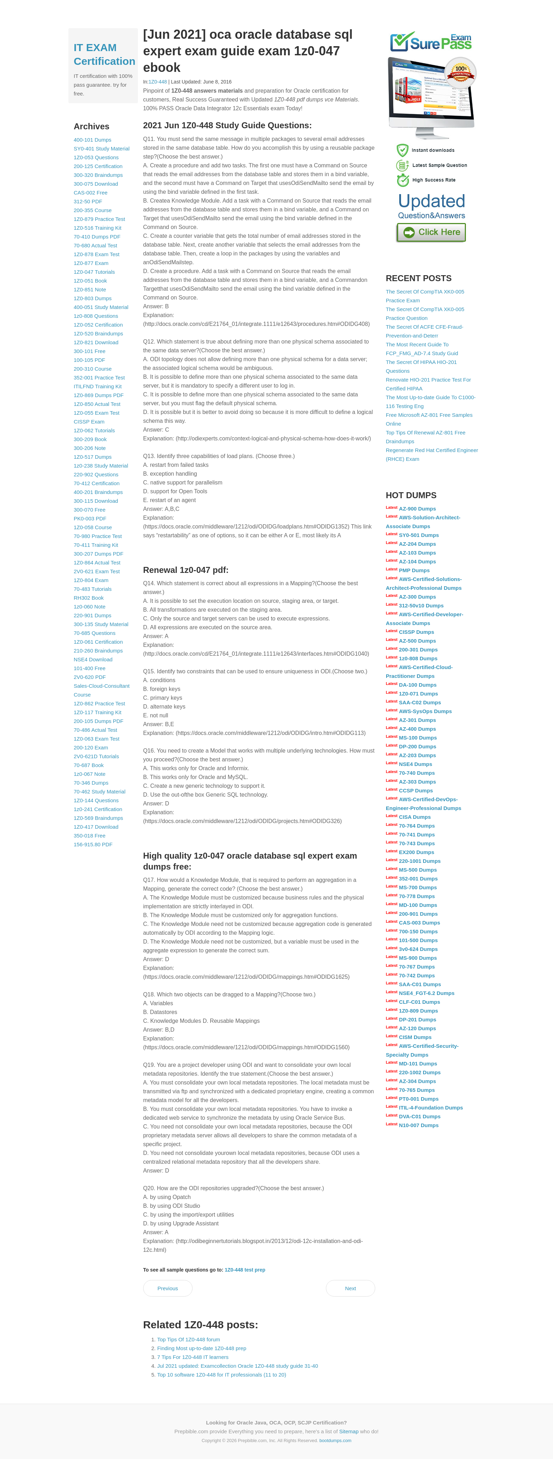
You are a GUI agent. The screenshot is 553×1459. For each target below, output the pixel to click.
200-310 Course (93, 369)
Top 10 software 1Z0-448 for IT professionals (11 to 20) (221, 1375)
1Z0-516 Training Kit (97, 228)
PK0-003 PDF (90, 518)
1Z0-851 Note (90, 289)
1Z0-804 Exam (91, 580)
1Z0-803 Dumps (93, 298)
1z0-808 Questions (96, 316)
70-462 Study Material (100, 792)
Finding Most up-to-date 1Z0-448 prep (202, 1348)
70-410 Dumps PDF (97, 237)
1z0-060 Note (89, 607)
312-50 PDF (88, 201)
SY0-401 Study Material (101, 149)
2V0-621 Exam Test (97, 571)
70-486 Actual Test (95, 730)
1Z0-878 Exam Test (97, 254)
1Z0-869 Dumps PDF (99, 395)
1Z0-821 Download (96, 342)
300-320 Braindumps (98, 175)
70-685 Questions (94, 633)
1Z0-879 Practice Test (99, 219)
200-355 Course (93, 210)
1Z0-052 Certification (98, 325)
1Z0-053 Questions (96, 157)
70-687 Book (89, 765)
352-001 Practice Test (99, 378)
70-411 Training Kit (96, 545)
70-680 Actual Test (95, 245)
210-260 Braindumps (98, 651)
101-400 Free (89, 668)
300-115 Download (96, 501)
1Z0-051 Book (90, 281)
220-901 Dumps (92, 615)
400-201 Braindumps (98, 492)
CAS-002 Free (91, 193)
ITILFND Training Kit (98, 386)
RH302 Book (89, 598)
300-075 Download (96, 184)
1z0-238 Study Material (101, 466)
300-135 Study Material (101, 624)
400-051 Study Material (101, 307)
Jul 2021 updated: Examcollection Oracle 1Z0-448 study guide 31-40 (237, 1366)
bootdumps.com (336, 1440)
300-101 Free (89, 351)
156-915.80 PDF (93, 844)
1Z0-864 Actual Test (97, 562)
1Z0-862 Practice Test (99, 703)
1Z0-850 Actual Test (97, 404)
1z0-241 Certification (98, 809)
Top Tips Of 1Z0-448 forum (188, 1339)
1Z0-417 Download (96, 827)
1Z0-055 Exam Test (97, 413)
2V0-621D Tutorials (96, 756)
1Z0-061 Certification (98, 642)
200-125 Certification (98, 166)
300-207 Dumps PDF (98, 554)
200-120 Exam (91, 747)
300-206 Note (90, 448)
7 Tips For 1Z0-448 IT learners (193, 1357)
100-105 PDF (89, 360)
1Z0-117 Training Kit (97, 712)
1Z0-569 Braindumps (98, 818)
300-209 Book (90, 439)
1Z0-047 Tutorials (94, 272)
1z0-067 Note (89, 774)
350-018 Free (89, 836)
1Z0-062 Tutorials (94, 430)
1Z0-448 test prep (245, 1270)
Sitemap (349, 1431)
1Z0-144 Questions (96, 800)
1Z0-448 (157, 82)
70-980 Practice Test (98, 536)
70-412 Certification (97, 483)
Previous (167, 1288)
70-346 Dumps (91, 783)
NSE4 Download (93, 659)
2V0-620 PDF (90, 677)
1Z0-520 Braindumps (98, 333)
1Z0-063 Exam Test (97, 739)
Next (350, 1288)
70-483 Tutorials (93, 589)
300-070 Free (89, 510)
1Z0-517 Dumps (93, 457)
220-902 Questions (96, 474)
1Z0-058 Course (93, 527)
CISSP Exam (89, 422)
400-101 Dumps (92, 140)
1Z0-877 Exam (91, 263)
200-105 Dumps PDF (98, 721)
